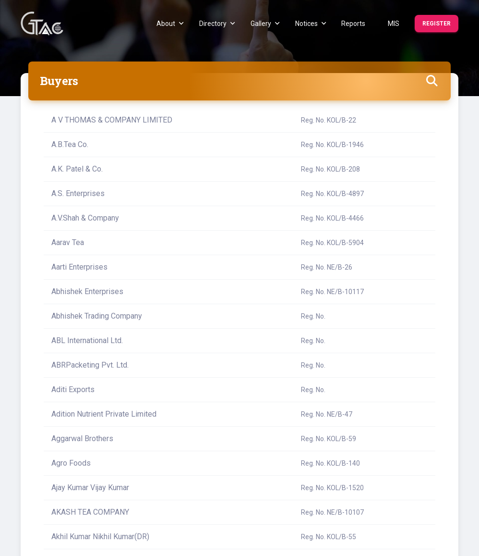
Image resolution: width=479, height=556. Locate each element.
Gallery (265, 23)
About (170, 23)
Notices (310, 23)
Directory (217, 23)
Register (436, 23)
